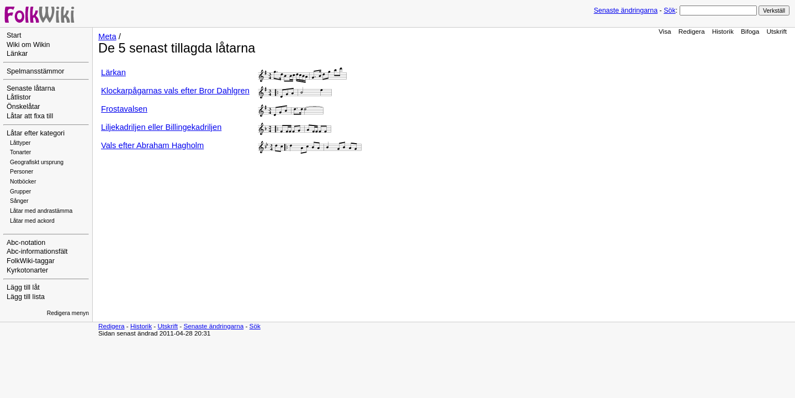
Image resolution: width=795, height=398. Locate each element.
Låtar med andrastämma (41, 211)
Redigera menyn (68, 313)
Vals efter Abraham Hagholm (152, 145)
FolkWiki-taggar (31, 261)
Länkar (17, 53)
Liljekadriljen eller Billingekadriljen (161, 127)
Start (14, 35)
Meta (107, 36)
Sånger (19, 201)
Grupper (20, 191)
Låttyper (20, 143)
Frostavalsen (124, 108)
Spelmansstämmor (35, 71)
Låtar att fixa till (30, 116)
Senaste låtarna (31, 88)
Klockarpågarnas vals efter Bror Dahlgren (175, 90)
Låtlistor (19, 97)
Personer (21, 172)
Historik (723, 31)
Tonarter (20, 152)
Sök (669, 10)
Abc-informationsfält (37, 251)
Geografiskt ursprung (36, 162)
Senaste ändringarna (625, 10)
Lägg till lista (26, 297)
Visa (665, 31)
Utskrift (777, 31)
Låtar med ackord (32, 221)
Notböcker (23, 182)
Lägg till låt (23, 287)
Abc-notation (26, 243)
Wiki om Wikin (28, 45)
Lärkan (113, 72)
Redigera (692, 31)
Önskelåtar (23, 107)
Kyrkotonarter (27, 270)
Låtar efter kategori (36, 133)
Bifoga (750, 31)
